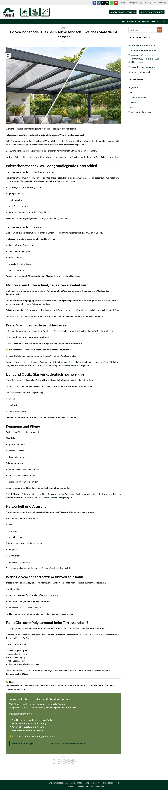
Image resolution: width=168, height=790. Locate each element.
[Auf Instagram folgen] (99, 3)
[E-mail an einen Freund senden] (63, 761)
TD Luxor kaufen (127, 21)
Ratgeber (64, 28)
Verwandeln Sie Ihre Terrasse (141, 45)
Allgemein (133, 87)
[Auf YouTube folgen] (116, 3)
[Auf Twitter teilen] (59, 761)
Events (131, 92)
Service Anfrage (160, 3)
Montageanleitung (135, 3)
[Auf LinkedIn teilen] (73, 761)
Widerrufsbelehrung (59, 783)
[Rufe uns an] (112, 3)
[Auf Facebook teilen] (54, 761)
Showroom (143, 21)
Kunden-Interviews (137, 97)
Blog (123, 3)
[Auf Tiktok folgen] (103, 3)
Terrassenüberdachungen (139, 112)
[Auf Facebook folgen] (94, 3)
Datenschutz (83, 783)
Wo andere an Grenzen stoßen (142, 50)
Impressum (96, 783)
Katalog (148, 3)
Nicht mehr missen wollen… (141, 72)
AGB (73, 783)
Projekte (132, 102)
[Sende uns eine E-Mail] (107, 3)
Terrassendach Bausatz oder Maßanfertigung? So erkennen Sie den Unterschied (143, 58)
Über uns (156, 21)
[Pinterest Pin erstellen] (68, 761)
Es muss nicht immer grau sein (142, 67)
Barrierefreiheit (111, 783)
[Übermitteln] (159, 29)
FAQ (164, 21)
